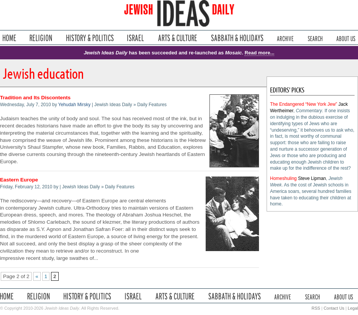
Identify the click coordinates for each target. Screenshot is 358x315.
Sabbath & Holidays (237, 38)
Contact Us (334, 308)
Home (9, 38)
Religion (41, 38)
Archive (285, 38)
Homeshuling (283, 178)
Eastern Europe (19, 180)
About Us (345, 38)
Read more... (259, 53)
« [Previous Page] (36, 276)
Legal (353, 308)
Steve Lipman (312, 178)
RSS (316, 308)
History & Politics (89, 38)
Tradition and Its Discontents (35, 97)
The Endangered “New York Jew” (303, 104)
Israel (135, 38)
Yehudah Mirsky (74, 104)
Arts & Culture (177, 38)
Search (315, 38)
